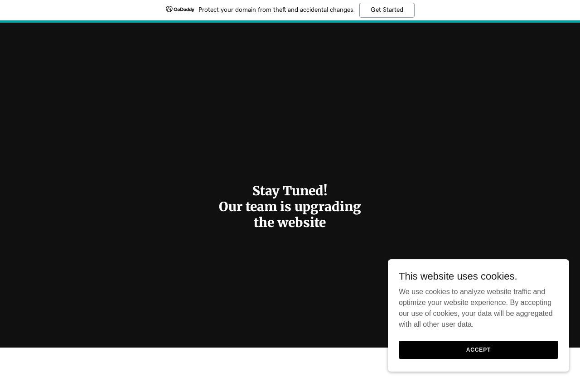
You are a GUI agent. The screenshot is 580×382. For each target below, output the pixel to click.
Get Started (387, 10)
